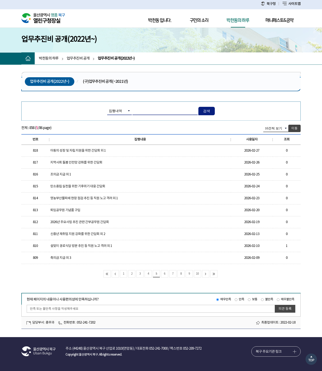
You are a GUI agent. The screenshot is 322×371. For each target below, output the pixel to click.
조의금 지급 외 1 (60, 174)
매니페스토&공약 (279, 20)
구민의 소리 (199, 20)
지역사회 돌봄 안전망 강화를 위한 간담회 (76, 162)
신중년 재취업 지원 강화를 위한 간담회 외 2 (77, 234)
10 (197, 273)
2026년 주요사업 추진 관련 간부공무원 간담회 (79, 222)
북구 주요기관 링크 (269, 352)
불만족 (269, 299)
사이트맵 (292, 4)
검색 (206, 111)
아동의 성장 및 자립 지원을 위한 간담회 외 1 (78, 150)
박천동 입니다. (159, 20)
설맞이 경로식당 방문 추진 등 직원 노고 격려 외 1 (81, 246)
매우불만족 (287, 299)
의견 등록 (285, 309)
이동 (294, 128)
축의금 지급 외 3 (60, 258)
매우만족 (225, 299)
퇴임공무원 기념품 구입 (65, 210)
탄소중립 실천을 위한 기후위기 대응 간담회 (77, 186)
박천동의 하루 (238, 20)
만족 (241, 299)
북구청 (268, 4)
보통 (254, 299)
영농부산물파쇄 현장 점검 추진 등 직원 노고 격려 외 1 (84, 198)
